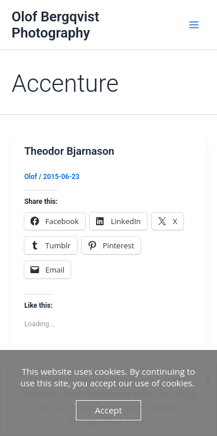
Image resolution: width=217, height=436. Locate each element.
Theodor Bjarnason (69, 151)
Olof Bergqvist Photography (55, 25)
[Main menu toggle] (193, 24)
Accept (108, 410)
